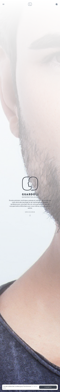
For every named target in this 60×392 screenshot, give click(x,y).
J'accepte (48, 387)
